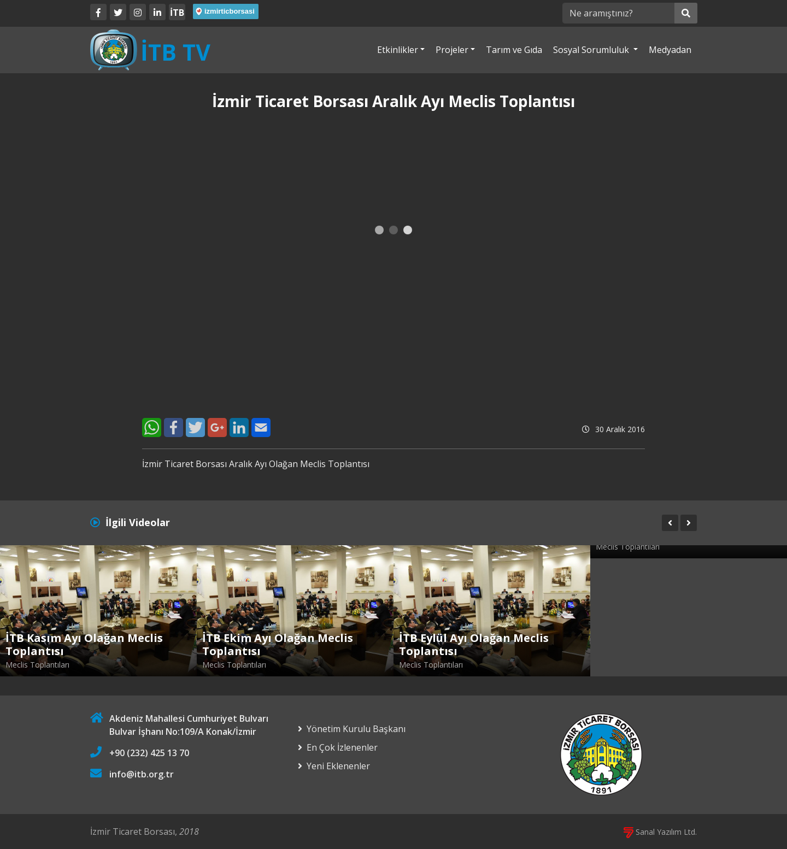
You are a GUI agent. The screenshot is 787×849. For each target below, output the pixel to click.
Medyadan (670, 50)
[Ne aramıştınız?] (618, 13)
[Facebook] (98, 12)
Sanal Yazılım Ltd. (660, 832)
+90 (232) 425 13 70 (149, 753)
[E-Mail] (261, 427)
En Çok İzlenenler (342, 747)
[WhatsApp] (151, 427)
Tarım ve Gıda (514, 50)
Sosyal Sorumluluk (592, 50)
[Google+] (217, 427)
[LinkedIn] (157, 12)
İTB (177, 13)
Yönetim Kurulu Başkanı (356, 729)
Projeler (452, 50)
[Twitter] (118, 12)
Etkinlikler (397, 50)
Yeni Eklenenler (338, 766)
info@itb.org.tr (141, 774)
